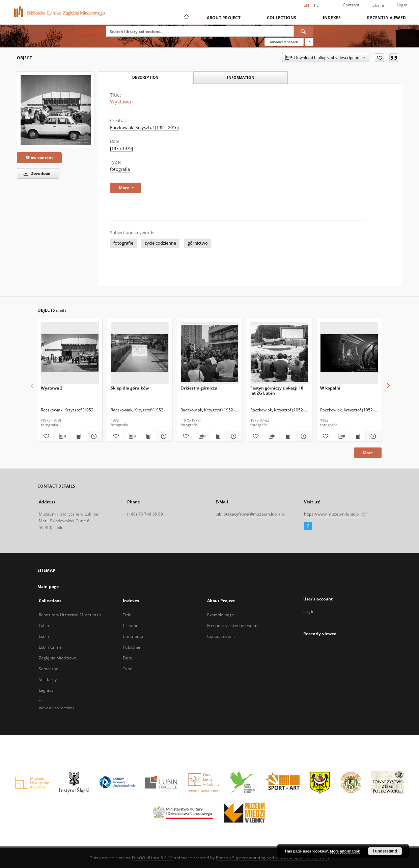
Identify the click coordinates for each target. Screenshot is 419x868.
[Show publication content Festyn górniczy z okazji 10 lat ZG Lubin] (288, 436)
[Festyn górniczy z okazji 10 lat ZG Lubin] (279, 353)
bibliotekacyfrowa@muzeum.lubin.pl (250, 514)
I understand (385, 851)
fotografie (123, 243)
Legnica (46, 690)
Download (36, 173)
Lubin (44, 636)
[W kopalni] (349, 353)
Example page (220, 615)
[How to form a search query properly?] (309, 42)
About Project (224, 18)
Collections (282, 18)
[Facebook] (308, 526)
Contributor (134, 636)
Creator (130, 625)
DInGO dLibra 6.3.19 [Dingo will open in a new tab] (152, 858)
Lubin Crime (50, 647)
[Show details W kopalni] (373, 436)
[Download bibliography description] (61, 436)
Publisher (132, 647)
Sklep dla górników (130, 388)
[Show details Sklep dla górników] (163, 436)
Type (127, 669)
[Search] (303, 31)
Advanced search (284, 41)
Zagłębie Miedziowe (58, 658)
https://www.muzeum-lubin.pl (335, 514)
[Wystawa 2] (70, 353)
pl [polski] (316, 5)
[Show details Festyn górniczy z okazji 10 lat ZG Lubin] (303, 436)
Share (378, 5)
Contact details (221, 636)
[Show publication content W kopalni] (357, 436)
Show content (39, 157)
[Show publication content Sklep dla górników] (148, 436)
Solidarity (48, 679)
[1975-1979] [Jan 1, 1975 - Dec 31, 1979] (121, 148)
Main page (48, 586)
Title (127, 615)
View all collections (57, 708)
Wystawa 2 (51, 388)
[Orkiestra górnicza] (209, 353)
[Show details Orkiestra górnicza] (233, 436)
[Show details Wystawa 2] (93, 436)
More (368, 453)
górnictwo (198, 243)
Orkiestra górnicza (198, 388)
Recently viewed (386, 18)
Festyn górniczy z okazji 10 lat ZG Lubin (276, 390)
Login (402, 5)
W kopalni (330, 388)
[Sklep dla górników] (139, 353)
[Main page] (186, 17)
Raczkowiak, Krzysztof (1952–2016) (144, 127)
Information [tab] (240, 77)
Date (127, 658)
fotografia (120, 169)
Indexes (332, 18)
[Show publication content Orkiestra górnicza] (218, 436)
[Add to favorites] (379, 57)
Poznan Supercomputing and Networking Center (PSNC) (272, 858)
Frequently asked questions (233, 625)
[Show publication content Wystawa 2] (78, 436)
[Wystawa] (56, 110)
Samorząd (48, 669)
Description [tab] (145, 77)
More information (345, 851)
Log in (309, 611)
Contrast (351, 5)
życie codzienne (160, 243)
